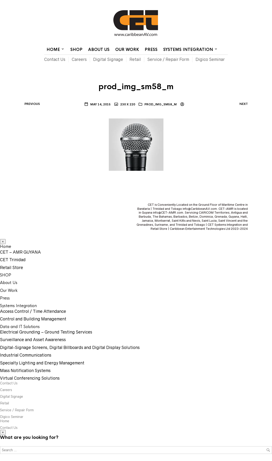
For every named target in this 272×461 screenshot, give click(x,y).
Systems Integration (188, 49)
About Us (99, 49)
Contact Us (187, 3)
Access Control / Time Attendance (33, 311)
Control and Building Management (33, 319)
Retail (135, 59)
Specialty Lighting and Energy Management (42, 363)
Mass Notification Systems (25, 370)
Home (170, 3)
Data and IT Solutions (20, 326)
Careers (79, 59)
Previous (32, 104)
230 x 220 (127, 104)
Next (243, 104)
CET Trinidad (13, 259)
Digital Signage (108, 59)
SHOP (76, 49)
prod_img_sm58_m (160, 104)
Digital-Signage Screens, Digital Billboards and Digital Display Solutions (70, 347)
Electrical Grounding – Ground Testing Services (46, 332)
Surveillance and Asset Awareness (33, 339)
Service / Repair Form (168, 59)
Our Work (127, 49)
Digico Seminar (210, 59)
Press (151, 49)
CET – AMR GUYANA (20, 252)
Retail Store (11, 267)
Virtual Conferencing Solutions (30, 378)
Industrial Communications (25, 355)
